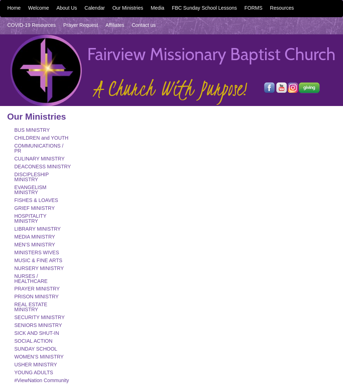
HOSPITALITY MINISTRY (30, 218)
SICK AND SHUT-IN (36, 333)
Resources (282, 8)
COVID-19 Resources (32, 25)
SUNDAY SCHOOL (35, 349)
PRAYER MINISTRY (37, 289)
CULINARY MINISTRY (39, 159)
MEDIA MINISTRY (34, 237)
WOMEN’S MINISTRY (39, 357)
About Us (66, 8)
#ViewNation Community (41, 380)
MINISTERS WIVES (36, 252)
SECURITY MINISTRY (39, 317)
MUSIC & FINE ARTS (38, 260)
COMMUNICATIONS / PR (38, 148)
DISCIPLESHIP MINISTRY (31, 177)
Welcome (38, 8)
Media (157, 8)
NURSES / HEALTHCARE (31, 278)
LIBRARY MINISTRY (37, 229)
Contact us (144, 25)
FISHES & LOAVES (36, 200)
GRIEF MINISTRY (34, 208)
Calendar (95, 8)
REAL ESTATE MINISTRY (30, 307)
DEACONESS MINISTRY (42, 166)
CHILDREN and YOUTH (41, 138)
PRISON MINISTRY (36, 296)
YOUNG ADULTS (33, 372)
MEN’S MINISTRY (34, 244)
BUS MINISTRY (32, 130)
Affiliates (114, 25)
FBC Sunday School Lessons (204, 8)
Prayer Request (80, 25)
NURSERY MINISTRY (39, 268)
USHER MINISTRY (35, 364)
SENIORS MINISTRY (38, 325)
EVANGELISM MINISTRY (30, 189)
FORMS (253, 8)
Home (14, 8)
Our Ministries (127, 8)
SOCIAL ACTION (33, 341)
